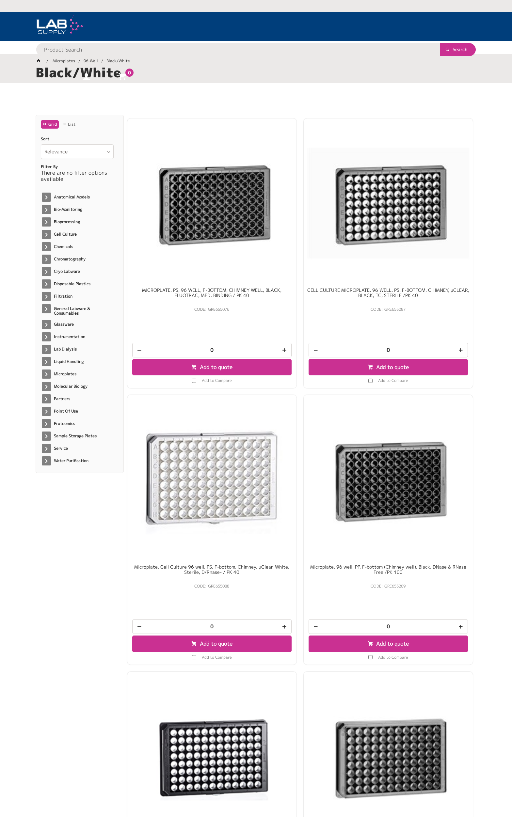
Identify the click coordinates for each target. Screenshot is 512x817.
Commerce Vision (161, 791)
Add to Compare (173, 290)
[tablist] (256, 101)
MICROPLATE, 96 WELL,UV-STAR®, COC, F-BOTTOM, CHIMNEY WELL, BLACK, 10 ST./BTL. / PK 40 (168, 397)
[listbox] (77, 151)
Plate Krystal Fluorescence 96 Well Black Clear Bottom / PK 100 (432, 392)
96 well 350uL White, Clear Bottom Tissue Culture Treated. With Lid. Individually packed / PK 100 (344, 397)
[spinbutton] (168, 260)
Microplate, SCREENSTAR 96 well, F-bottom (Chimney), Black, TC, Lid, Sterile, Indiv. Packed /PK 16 (256, 394)
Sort (45, 139)
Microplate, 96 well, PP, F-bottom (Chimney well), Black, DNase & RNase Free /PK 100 (432, 204)
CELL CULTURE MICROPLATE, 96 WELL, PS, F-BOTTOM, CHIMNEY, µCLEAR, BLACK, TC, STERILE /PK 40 (256, 206)
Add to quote (171, 277)
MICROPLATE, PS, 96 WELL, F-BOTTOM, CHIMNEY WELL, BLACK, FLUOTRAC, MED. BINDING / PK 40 (168, 206)
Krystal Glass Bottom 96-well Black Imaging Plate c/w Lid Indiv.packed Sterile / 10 (168, 585)
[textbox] (244, 26)
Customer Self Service (113, 791)
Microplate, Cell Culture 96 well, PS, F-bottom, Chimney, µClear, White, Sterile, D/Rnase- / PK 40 (344, 204)
